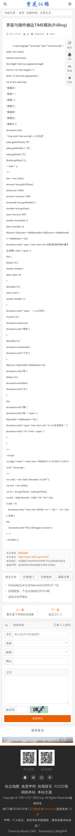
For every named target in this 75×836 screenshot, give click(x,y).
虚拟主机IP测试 (18, 596)
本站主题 (45, 792)
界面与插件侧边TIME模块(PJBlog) (36, 25)
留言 (69, 44)
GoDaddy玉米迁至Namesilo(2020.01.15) (33, 585)
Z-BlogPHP (60, 831)
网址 (9, 661)
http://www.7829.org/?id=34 (33, 557)
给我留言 (45, 786)
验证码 (10, 709)
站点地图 (12, 786)
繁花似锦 (37, 4)
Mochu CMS (28, 831)
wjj (27, 34)
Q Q (8, 634)
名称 (9, 643)
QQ (69, 56)
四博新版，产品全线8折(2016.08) (29, 591)
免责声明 (28, 786)
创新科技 (32, 12)
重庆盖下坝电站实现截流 (20, 614)
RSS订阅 (61, 786)
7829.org (37, 797)
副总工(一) (55, 614)
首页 (21, 12)
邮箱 (9, 652)
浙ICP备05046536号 (15, 809)
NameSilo (50, 809)
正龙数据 (35, 809)
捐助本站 (28, 792)
